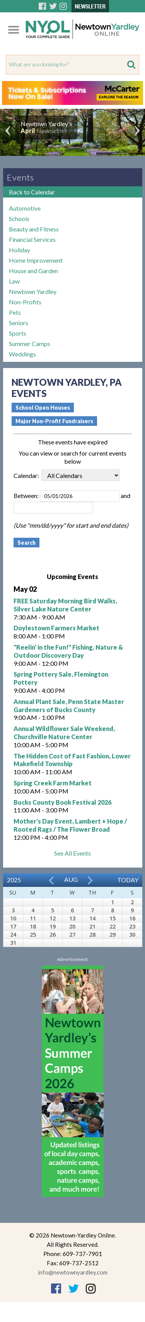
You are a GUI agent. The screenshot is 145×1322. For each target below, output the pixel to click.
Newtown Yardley (32, 291)
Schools (19, 218)
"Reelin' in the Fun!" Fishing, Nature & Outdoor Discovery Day (68, 651)
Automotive (25, 208)
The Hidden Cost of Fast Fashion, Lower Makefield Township (72, 760)
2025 (14, 879)
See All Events (72, 853)
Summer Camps (29, 343)
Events (20, 177)
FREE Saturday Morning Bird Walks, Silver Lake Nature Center (65, 605)
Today (127, 879)
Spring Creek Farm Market (53, 783)
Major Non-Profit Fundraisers (54, 421)
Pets (15, 312)
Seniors (18, 322)
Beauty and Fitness (34, 229)
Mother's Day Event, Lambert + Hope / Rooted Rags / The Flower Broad (70, 825)
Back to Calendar (32, 192)
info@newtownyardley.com (72, 1272)
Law (14, 281)
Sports (17, 333)
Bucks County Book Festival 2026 (62, 802)
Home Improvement (36, 260)
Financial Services (32, 239)
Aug (71, 879)
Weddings (22, 354)
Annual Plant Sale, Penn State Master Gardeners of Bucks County (69, 705)
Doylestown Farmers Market (56, 627)
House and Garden (33, 270)
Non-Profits (25, 302)
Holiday (19, 249)
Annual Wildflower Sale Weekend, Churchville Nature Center (64, 732)
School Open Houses (42, 407)
